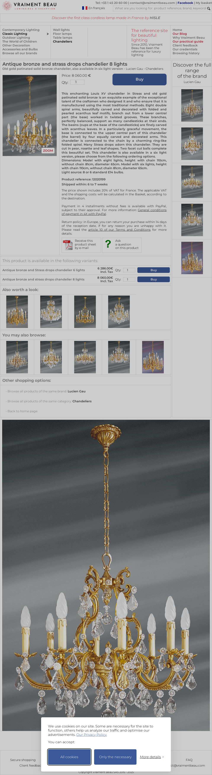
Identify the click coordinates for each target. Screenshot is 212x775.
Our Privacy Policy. (91, 735)
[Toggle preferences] (150, 757)
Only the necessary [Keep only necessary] (115, 757)
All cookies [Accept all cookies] (69, 757)
